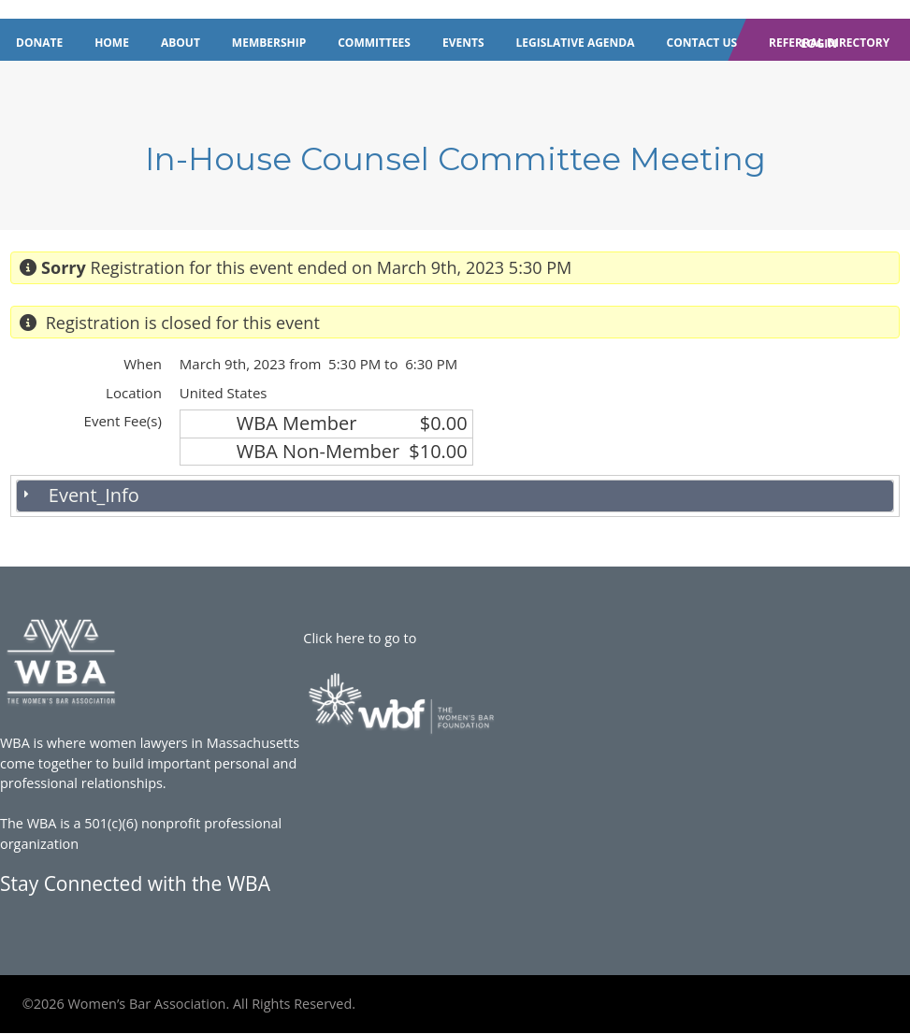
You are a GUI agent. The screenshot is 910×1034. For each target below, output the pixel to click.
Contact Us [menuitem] (702, 42)
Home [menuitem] (111, 42)
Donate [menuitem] (39, 42)
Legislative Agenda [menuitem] (575, 42)
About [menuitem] (180, 42)
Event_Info (94, 495)
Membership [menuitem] (269, 42)
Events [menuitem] (463, 42)
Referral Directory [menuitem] (829, 42)
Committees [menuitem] (374, 42)
